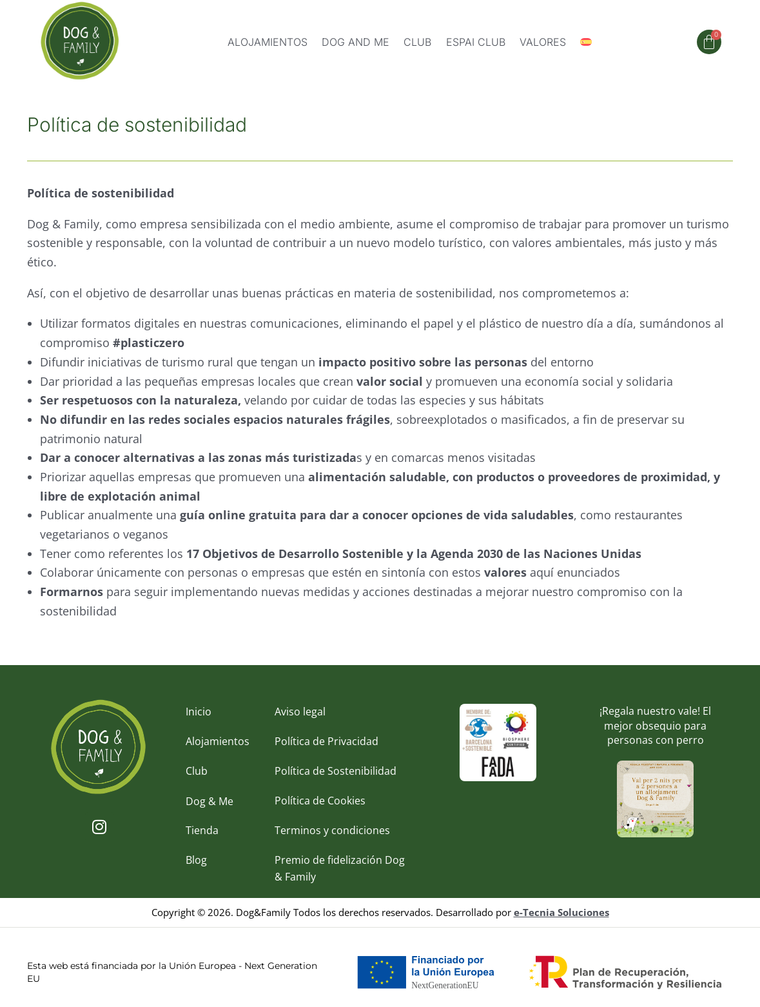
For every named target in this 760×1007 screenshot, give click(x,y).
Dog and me (355, 41)
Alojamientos (267, 41)
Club (417, 41)
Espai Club (475, 41)
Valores (543, 41)
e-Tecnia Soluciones (561, 914)
